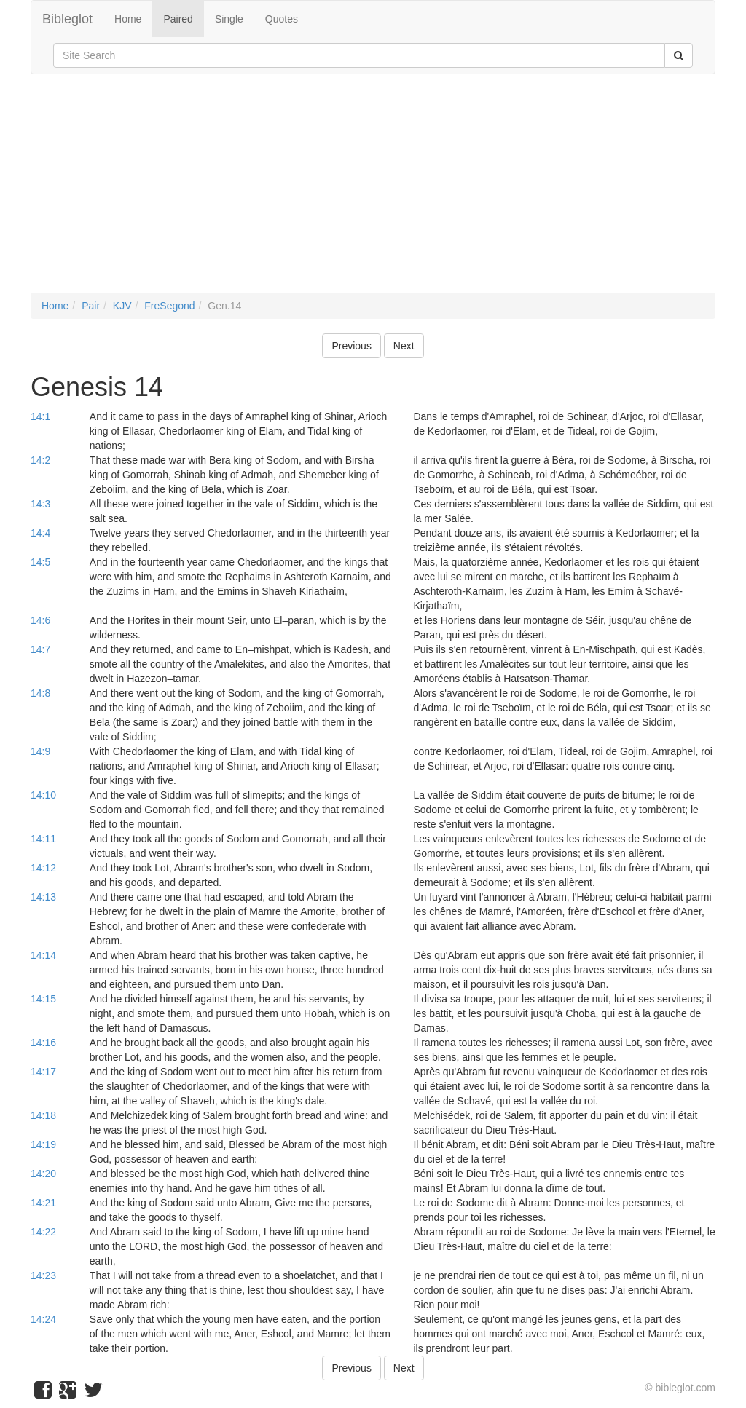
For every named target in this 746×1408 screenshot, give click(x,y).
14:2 (40, 460)
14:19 (43, 1144)
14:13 (43, 897)
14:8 (40, 693)
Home (127, 19)
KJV (122, 306)
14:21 (43, 1203)
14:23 (43, 1275)
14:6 (40, 620)
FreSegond (169, 306)
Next (404, 346)
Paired (177, 19)
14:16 (43, 1042)
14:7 (40, 649)
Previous (351, 346)
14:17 (43, 1071)
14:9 (40, 751)
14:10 (43, 795)
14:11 (43, 839)
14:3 (40, 504)
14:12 (43, 868)
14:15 (43, 999)
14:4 (40, 533)
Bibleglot (67, 19)
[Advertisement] (373, 191)
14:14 (43, 955)
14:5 (40, 562)
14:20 (43, 1173)
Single (229, 19)
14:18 (43, 1115)
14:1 (40, 416)
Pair (91, 306)
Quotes (281, 19)
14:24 (43, 1319)
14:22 (43, 1232)
